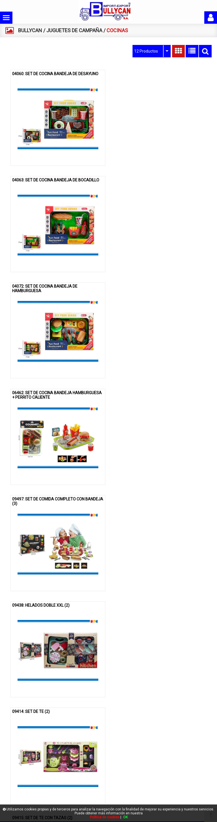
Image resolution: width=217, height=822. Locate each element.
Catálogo (15, 771)
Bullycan (15, 753)
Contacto (15, 780)
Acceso (14, 790)
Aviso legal (89, 753)
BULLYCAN (30, 30)
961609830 (162, 789)
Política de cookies (95, 762)
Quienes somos (21, 762)
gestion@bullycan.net (168, 797)
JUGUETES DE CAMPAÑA (74, 30)
